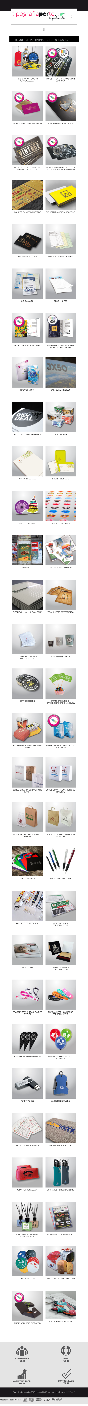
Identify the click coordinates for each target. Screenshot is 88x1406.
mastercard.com (39, 1398)
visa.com (46, 1398)
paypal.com (57, 1398)
